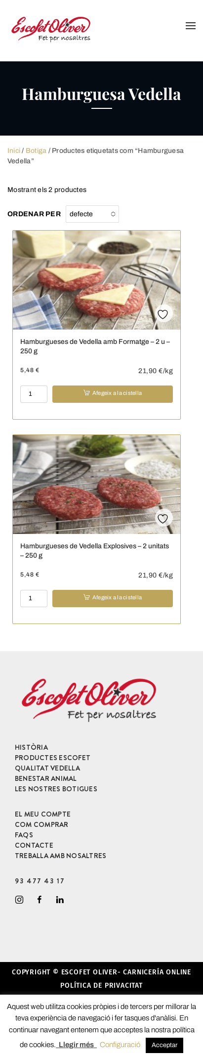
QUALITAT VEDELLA (47, 768)
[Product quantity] (33, 394)
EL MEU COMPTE (43, 814)
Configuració (120, 1045)
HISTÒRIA (31, 747)
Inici (13, 150)
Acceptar (164, 1045)
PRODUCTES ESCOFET (52, 758)
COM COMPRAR (42, 824)
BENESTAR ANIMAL (46, 778)
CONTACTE (34, 845)
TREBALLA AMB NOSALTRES (60, 856)
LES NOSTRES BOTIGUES (56, 789)
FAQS (24, 835)
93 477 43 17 (40, 881)
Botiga (36, 150)
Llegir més (76, 1045)
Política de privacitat (101, 985)
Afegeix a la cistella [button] (117, 393)
